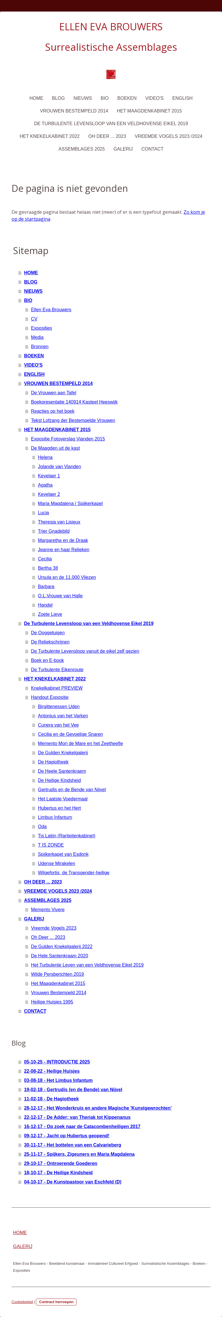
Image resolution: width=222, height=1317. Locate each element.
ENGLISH (182, 98)
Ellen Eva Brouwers (51, 309)
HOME (36, 98)
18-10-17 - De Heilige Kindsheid (58, 1172)
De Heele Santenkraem (62, 771)
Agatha (45, 485)
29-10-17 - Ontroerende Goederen (60, 1163)
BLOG (58, 98)
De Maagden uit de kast (55, 448)
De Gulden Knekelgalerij (63, 752)
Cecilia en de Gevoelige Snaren (70, 734)
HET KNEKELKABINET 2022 (50, 136)
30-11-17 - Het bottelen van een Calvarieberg (72, 1144)
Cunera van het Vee (58, 725)
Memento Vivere (47, 909)
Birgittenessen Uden (58, 706)
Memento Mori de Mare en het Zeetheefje (80, 743)
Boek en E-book (47, 660)
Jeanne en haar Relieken (63, 549)
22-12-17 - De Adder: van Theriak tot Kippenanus (77, 1117)
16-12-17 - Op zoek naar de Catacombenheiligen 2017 (82, 1126)
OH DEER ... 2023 (107, 136)
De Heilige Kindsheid (59, 780)
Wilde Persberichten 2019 (57, 974)
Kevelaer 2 (49, 494)
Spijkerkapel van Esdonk (63, 854)
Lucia (43, 512)
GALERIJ (123, 149)
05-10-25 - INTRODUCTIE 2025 (57, 1061)
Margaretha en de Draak (63, 540)
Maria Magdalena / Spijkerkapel (70, 503)
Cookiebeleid (22, 1302)
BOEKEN (127, 98)
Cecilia (45, 558)
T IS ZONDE (51, 845)
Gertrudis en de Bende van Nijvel (72, 789)
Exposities (41, 328)
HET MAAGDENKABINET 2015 (149, 110)
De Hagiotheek (53, 761)
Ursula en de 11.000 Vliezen (67, 577)
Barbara (46, 586)
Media (37, 337)
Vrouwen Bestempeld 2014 (58, 992)
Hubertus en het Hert (59, 808)
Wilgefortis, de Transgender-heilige (73, 872)
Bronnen (40, 346)
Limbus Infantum (55, 817)
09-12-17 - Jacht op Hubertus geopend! (66, 1135)
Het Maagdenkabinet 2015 (58, 983)
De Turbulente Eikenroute (57, 669)
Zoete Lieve (50, 614)
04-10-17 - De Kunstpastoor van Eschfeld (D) (72, 1181)
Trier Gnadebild (54, 531)
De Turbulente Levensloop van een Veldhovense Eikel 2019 (111, 123)
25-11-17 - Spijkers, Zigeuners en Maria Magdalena (79, 1154)
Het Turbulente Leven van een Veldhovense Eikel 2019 (87, 965)
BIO (105, 98)
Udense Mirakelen (56, 863)
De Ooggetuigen (48, 632)
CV (34, 318)
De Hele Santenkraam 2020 (59, 955)
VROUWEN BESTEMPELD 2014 (74, 110)
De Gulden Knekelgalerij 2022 (61, 946)
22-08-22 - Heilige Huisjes (51, 1071)
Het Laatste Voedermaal (63, 798)
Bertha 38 (48, 568)
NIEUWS (82, 98)
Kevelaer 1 (49, 475)
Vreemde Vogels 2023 (53, 928)
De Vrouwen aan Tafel (53, 392)
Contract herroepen (56, 1302)
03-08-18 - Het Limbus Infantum (58, 1080)
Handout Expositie (50, 697)
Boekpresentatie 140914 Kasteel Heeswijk (74, 401)
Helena (45, 457)
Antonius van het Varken (63, 715)
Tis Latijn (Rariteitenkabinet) (66, 835)
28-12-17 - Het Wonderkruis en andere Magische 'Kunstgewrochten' (98, 1108)
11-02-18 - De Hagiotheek (51, 1098)
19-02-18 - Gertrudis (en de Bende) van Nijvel (73, 1089)
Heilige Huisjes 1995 (52, 1001)
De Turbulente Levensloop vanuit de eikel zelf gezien (85, 651)
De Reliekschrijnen (50, 641)
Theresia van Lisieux (59, 521)
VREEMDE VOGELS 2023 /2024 (168, 136)
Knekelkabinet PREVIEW (57, 688)
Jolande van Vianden (59, 466)
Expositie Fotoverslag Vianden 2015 (68, 438)
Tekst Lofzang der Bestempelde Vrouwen (73, 420)
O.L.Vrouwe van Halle (60, 595)
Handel (45, 605)
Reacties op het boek (52, 411)
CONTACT (152, 149)
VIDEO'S (154, 98)
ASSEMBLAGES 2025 (82, 149)
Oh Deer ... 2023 (48, 937)
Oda (42, 826)
